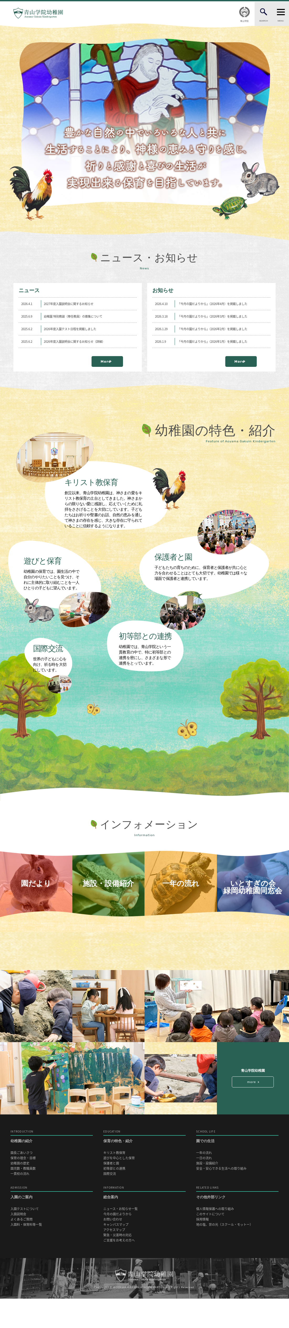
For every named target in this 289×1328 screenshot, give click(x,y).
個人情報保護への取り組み (215, 1238)
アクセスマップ (114, 1259)
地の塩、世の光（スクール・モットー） (224, 1254)
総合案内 (144, 1222)
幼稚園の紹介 (51, 1166)
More (114, 361)
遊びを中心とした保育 (119, 1187)
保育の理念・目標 (23, 1187)
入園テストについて (24, 1238)
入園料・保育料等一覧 (26, 1254)
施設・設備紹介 (207, 1193)
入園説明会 (18, 1243)
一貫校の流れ (19, 1203)
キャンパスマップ (116, 1254)
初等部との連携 (114, 1198)
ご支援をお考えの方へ (119, 1270)
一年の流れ (204, 1182)
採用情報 (202, 1249)
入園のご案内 (51, 1222)
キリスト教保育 (114, 1182)
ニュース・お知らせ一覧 (120, 1238)
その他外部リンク (237, 1222)
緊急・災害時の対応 (117, 1264)
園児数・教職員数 (23, 1198)
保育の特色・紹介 (144, 1166)
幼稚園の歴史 (19, 1193)
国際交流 (109, 1203)
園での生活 (237, 1166)
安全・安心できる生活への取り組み (221, 1198)
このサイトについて (210, 1243)
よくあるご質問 (21, 1249)
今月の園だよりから (117, 1243)
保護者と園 (111, 1193)
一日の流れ (204, 1187)
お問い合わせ (112, 1249)
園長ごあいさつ (21, 1182)
